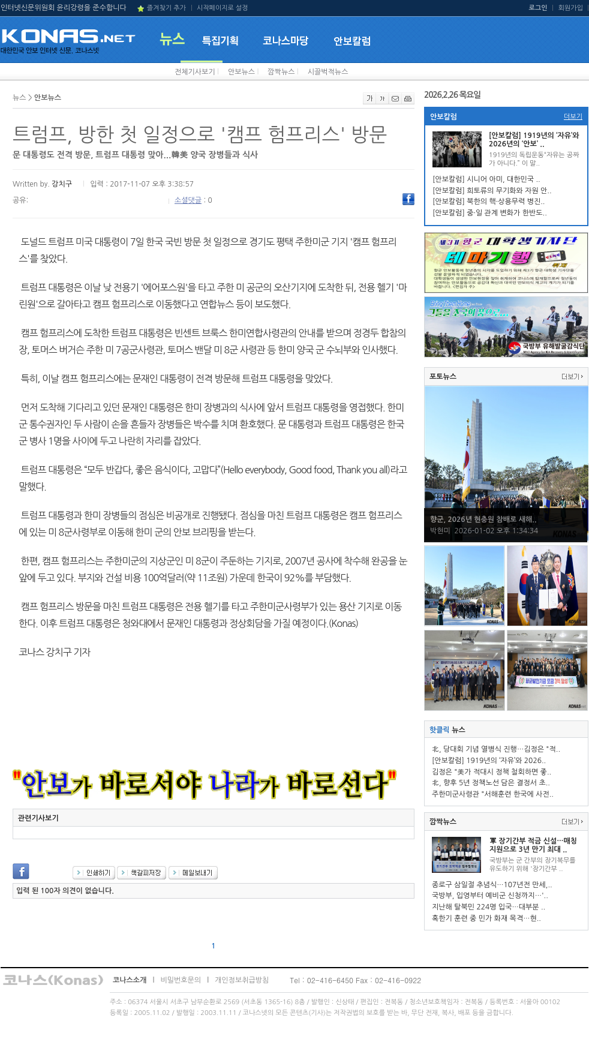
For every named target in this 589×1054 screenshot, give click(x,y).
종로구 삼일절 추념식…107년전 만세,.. (492, 884)
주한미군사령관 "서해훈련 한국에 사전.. (493, 794)
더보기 (573, 116)
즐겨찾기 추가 (166, 8)
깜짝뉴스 (281, 72)
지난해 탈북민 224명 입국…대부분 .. (488, 907)
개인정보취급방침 (242, 980)
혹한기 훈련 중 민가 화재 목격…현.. (486, 918)
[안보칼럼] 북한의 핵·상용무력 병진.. (488, 201)
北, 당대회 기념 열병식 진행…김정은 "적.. (496, 749)
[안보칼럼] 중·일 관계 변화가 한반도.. (489, 213)
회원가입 (570, 8)
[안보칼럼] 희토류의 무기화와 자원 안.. (492, 190)
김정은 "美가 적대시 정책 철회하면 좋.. (491, 772)
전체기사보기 (195, 72)
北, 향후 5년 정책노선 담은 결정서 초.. (491, 782)
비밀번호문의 (180, 980)
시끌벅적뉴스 (328, 72)
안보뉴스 (241, 72)
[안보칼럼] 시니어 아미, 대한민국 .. (486, 179)
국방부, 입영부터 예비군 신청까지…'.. (490, 895)
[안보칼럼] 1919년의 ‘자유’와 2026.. (489, 760)
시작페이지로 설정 (222, 8)
